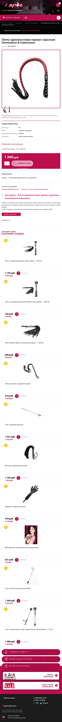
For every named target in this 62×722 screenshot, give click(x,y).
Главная (3, 23)
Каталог (10, 23)
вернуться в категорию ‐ (21, 30)
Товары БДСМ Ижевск (10, 189)
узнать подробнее (11, 214)
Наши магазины (8, 698)
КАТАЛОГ (11, 18)
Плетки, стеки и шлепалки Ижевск (35, 189)
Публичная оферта (13, 716)
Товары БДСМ (18, 23)
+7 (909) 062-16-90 (38, 698)
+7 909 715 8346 (39, 700)
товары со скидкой (30, 686)
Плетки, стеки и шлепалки (31, 23)
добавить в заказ (21, 163)
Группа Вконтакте (9, 706)
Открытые (30, 676)
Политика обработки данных (17, 718)
